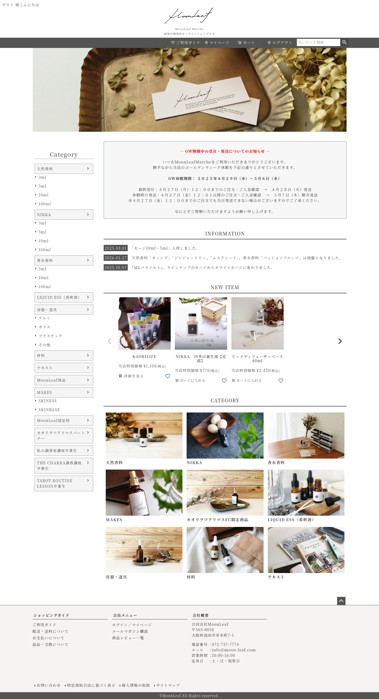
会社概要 (201, 615)
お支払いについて (48, 637)
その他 (44, 344)
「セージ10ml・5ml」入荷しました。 (152, 248)
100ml (44, 203)
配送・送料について (50, 631)
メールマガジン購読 (130, 631)
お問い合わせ (49, 685)
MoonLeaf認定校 (53, 420)
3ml (42, 177)
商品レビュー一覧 (128, 637)
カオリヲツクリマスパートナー (61, 435)
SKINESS (47, 400)
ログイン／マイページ (132, 624)
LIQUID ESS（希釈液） (59, 297)
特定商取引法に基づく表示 (91, 685)
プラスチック (50, 335)
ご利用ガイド (185, 42)
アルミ (44, 318)
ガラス (44, 326)
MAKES (44, 392)
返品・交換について (50, 644)
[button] (110, 341)
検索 (344, 42)
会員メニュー (125, 615)
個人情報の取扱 (136, 685)
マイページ (217, 42)
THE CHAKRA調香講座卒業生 (59, 465)
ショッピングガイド (52, 615)
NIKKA (44, 214)
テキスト (45, 367)
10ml (43, 194)
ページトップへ (341, 601)
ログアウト (279, 42)
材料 (41, 355)
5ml (42, 186)
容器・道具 (47, 309)
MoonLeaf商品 (51, 380)
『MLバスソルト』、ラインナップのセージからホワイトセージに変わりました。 (189, 267)
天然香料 (45, 168)
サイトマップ (168, 685)
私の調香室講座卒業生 (57, 450)
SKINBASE (49, 409)
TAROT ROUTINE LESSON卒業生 (55, 483)
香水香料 (45, 260)
